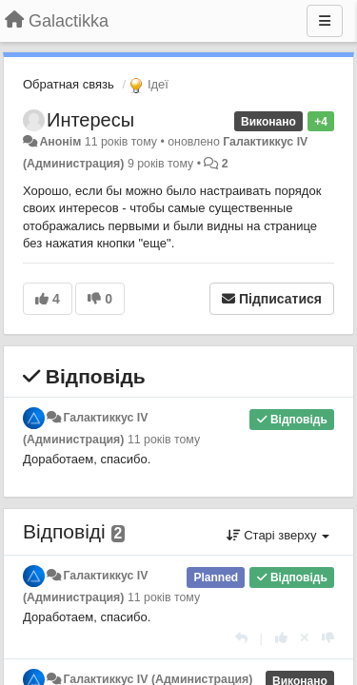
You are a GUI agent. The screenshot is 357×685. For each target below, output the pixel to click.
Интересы (90, 119)
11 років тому (164, 439)
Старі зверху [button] (278, 535)
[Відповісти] (241, 638)
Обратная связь (68, 84)
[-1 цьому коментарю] (328, 638)
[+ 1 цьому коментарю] (281, 638)
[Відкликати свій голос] (304, 638)
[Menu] (325, 21)
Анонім (60, 141)
